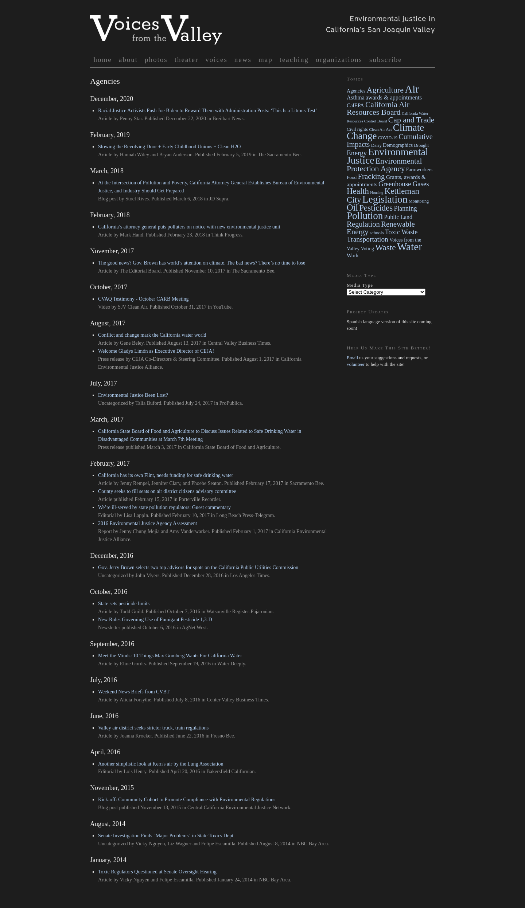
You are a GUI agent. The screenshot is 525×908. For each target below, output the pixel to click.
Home (103, 59)
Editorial (107, 515)
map (265, 59)
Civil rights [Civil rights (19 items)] (357, 129)
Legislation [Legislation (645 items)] (385, 199)
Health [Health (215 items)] (358, 191)
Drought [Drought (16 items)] (421, 145)
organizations (339, 59)
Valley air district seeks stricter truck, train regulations (153, 728)
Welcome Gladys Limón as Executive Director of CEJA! (156, 351)
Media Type (360, 285)
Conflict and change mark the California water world (152, 335)
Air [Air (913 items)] (412, 89)
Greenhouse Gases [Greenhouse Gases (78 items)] (403, 184)
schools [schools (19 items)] (377, 232)
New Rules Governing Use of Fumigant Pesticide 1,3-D (155, 619)
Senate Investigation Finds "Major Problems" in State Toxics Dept (165, 835)
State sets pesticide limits (123, 603)
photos (156, 59)
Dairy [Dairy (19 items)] (376, 145)
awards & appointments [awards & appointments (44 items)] (394, 97)
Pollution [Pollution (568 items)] (365, 215)
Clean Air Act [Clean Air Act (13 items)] (380, 129)
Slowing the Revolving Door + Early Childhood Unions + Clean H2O (169, 146)
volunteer (356, 364)
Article (105, 118)
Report (105, 531)
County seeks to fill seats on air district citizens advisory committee (167, 491)
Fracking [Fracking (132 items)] (371, 176)
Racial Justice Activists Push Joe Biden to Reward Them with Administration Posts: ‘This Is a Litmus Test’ (207, 110)
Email (352, 357)
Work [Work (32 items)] (353, 255)
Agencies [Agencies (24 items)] (356, 91)
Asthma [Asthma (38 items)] (356, 97)
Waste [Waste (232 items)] (385, 247)
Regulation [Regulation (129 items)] (363, 224)
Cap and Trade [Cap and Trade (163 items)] (411, 120)
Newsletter (109, 627)
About (128, 59)
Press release (111, 359)
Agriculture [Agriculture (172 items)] (385, 89)
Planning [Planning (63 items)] (405, 208)
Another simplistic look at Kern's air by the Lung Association (160, 764)
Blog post (108, 198)
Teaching (294, 59)
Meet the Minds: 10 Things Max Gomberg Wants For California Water (170, 655)
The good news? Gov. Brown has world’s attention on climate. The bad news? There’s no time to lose (201, 263)
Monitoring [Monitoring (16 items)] (419, 201)
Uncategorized (113, 403)
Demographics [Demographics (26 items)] (398, 145)
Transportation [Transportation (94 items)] (367, 239)
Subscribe (385, 59)
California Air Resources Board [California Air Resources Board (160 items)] (378, 108)
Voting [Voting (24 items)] (367, 248)
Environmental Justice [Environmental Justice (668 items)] (387, 156)
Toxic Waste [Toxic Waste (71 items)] (401, 232)
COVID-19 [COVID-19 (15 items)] (387, 137)
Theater (187, 59)
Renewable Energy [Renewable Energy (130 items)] (381, 228)
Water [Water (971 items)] (409, 247)
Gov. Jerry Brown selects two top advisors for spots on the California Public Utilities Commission (198, 567)
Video (104, 307)
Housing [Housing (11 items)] (376, 193)
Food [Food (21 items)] (352, 177)
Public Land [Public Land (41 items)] (398, 217)
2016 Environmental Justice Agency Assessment (147, 523)
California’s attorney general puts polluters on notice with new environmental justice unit (189, 227)
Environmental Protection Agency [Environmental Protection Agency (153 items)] (384, 165)
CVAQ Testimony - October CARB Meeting (143, 299)
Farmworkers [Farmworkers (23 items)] (419, 169)
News (243, 59)
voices (216, 59)
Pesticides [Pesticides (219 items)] (376, 207)
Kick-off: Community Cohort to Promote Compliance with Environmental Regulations (187, 799)
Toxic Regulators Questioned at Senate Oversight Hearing (157, 871)
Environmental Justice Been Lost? (133, 395)
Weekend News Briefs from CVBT (134, 691)
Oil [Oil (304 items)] (352, 207)
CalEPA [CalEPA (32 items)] (355, 105)
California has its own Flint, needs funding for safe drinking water (165, 475)
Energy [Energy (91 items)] (357, 153)
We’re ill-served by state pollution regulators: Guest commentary (164, 507)
